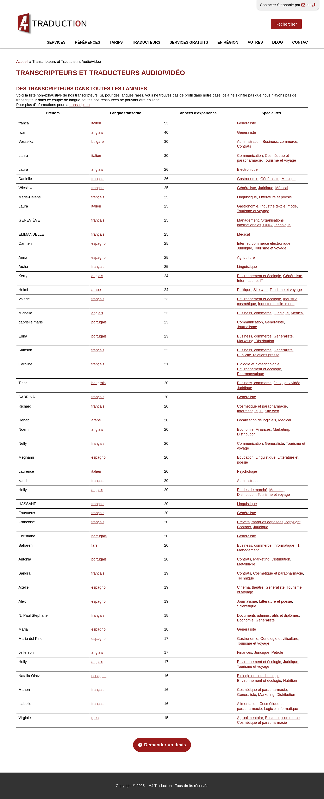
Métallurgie (246, 564)
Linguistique (247, 197)
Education (245, 457)
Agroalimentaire (250, 718)
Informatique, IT (250, 281)
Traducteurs (146, 42)
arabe (96, 290)
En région (227, 42)
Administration (249, 142)
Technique (282, 225)
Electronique (247, 169)
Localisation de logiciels (256, 420)
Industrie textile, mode (278, 206)
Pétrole (277, 652)
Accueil (22, 62)
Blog (277, 42)
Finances (263, 429)
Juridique (265, 188)
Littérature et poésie (275, 197)
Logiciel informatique (281, 709)
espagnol (98, 243)
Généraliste (246, 123)
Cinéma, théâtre (250, 587)
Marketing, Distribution (255, 341)
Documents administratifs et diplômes (268, 615)
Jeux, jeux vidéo (287, 383)
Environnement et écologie (259, 276)
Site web (260, 290)
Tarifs (116, 42)
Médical (281, 188)
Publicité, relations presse (258, 355)
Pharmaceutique (250, 374)
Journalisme (247, 327)
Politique (244, 290)
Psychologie (247, 471)
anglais (97, 132)
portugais (99, 322)
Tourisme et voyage (280, 160)
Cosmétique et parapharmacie (262, 406)
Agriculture (246, 257)
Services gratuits (189, 42)
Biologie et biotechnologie (258, 364)
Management (248, 220)
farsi (94, 545)
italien (96, 123)
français (97, 179)
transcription (79, 105)
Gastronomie (247, 179)
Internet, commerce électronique (263, 243)
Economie (245, 429)
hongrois (98, 383)
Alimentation (247, 704)
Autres (255, 42)
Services (56, 42)
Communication (250, 156)
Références (87, 42)
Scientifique (246, 606)
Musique (288, 179)
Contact (301, 42)
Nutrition (290, 681)
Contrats (244, 146)
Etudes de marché (252, 490)
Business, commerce (280, 142)
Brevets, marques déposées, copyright (268, 522)
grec (95, 718)
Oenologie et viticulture (279, 639)
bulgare (97, 142)
